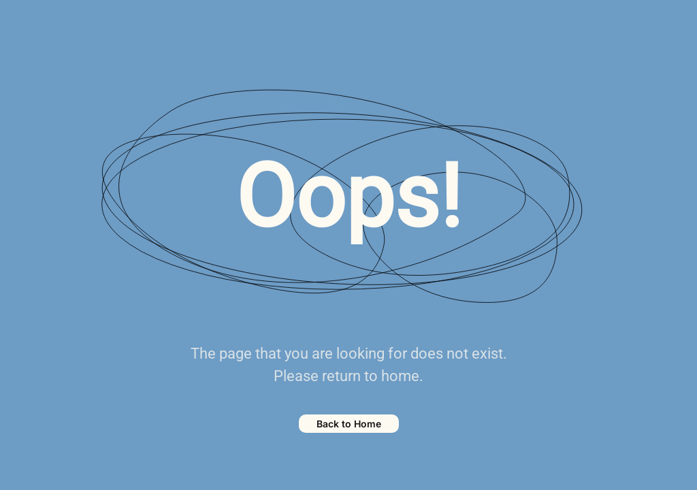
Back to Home (349, 423)
